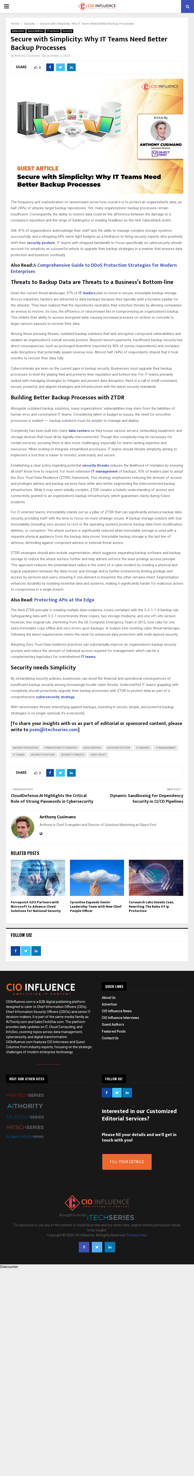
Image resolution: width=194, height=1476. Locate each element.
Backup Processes (25, 747)
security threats (95, 465)
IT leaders (87, 293)
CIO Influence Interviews (120, 1018)
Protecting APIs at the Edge (64, 600)
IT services (53, 31)
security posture (43, 754)
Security (67, 31)
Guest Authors (36, 31)
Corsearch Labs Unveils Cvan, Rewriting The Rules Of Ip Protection (151, 906)
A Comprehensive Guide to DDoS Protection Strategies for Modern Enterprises (94, 268)
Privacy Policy (136, 1235)
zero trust (98, 754)
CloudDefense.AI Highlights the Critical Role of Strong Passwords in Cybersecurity (52, 798)
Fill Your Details (127, 1161)
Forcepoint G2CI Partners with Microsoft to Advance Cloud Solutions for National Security (36, 906)
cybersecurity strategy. (55, 697)
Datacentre (18, 31)
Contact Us (110, 1038)
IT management (104, 471)
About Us (109, 998)
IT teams (19, 754)
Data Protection (118, 747)
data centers (79, 431)
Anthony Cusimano (27, 55)
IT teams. (89, 657)
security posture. (41, 243)
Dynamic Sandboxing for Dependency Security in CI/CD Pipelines (146, 798)
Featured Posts (114, 1031)
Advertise (109, 1004)
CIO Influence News (117, 1011)
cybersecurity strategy (60, 747)
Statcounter (9, 1267)
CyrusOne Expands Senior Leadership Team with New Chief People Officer (96, 906)
